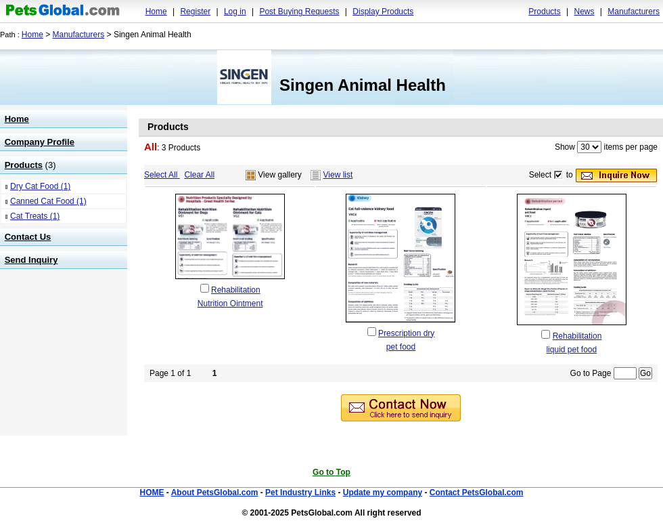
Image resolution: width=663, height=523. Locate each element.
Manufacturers (634, 11)
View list (338, 175)
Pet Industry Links (300, 492)
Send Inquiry (31, 260)
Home (156, 11)
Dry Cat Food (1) (40, 186)
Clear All (199, 175)
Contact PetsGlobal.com (477, 492)
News (584, 11)
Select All (162, 175)
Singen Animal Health (362, 85)
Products (544, 11)
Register (195, 11)
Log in (235, 11)
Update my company (382, 492)
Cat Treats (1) (35, 216)
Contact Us (28, 237)
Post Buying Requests (299, 11)
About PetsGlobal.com (214, 492)
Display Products (382, 11)
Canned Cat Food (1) (48, 201)
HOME (151, 492)
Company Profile (39, 142)
